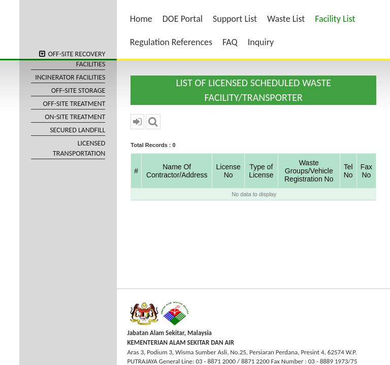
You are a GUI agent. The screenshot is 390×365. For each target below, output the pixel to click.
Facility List (335, 18)
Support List (235, 18)
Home (141, 18)
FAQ (230, 42)
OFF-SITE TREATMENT (74, 103)
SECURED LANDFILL (77, 130)
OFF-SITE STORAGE (78, 90)
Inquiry (261, 42)
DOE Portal (182, 18)
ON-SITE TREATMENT (75, 117)
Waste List (286, 18)
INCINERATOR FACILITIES (70, 77)
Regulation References (171, 42)
